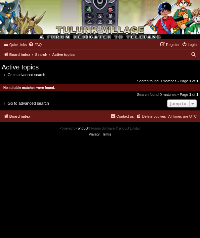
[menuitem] (35, 45)
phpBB (83, 128)
